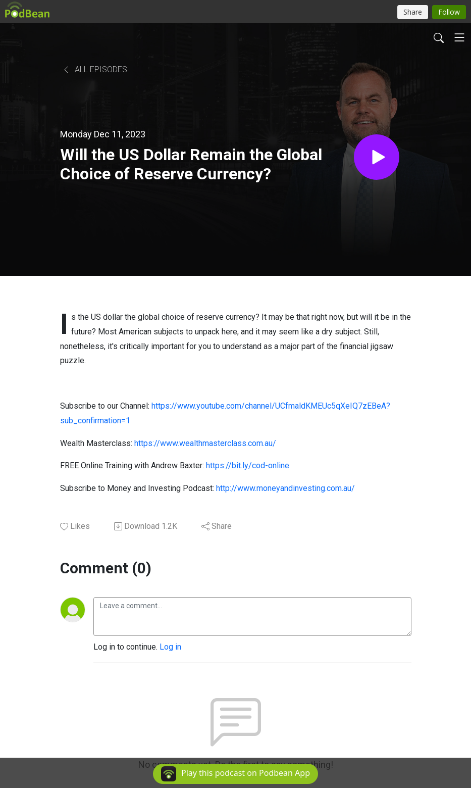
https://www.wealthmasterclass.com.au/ (205, 443)
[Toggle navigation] (459, 37)
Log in (170, 647)
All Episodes (94, 69)
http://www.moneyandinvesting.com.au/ (285, 488)
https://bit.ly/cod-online (247, 465)
